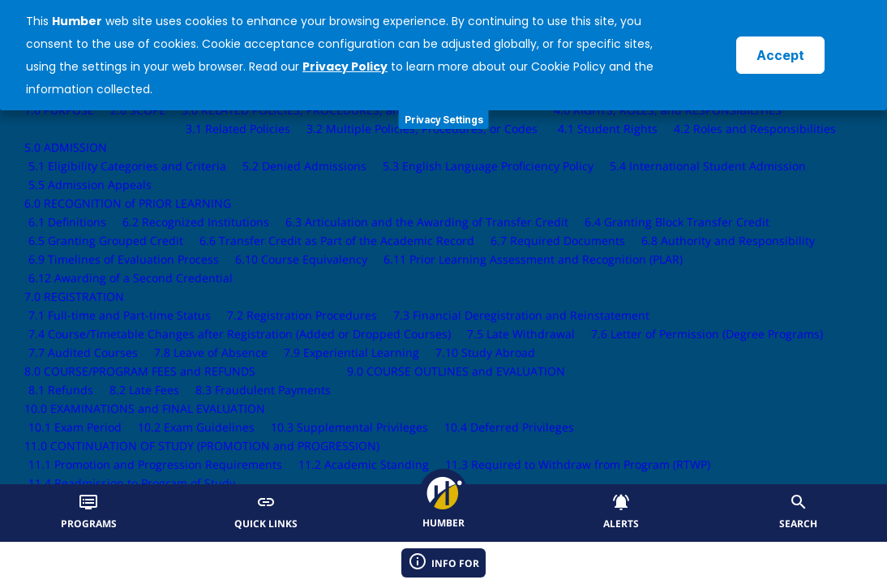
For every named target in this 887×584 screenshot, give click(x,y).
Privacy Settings (444, 120)
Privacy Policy (345, 66)
